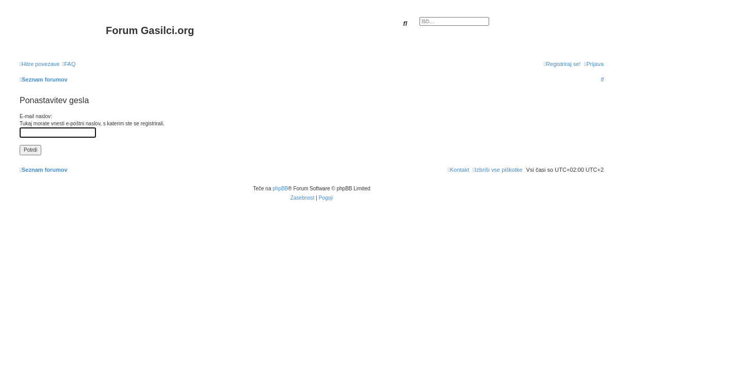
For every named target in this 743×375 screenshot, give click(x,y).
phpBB (280, 188)
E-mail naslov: (36, 116)
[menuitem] (68, 64)
